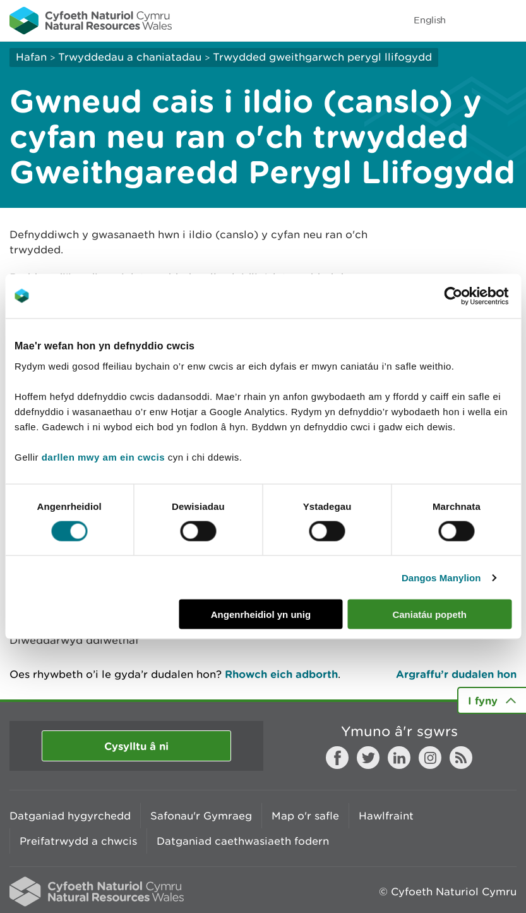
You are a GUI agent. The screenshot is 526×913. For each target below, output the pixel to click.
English (430, 20)
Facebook (337, 757)
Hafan (31, 57)
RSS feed (461, 757)
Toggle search (473, 20)
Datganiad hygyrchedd (70, 815)
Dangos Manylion (441, 577)
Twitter (368, 757)
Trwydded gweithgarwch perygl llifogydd (322, 57)
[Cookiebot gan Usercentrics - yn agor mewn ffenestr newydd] (474, 295)
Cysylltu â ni (136, 746)
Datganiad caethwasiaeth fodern (243, 841)
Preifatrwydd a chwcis (78, 841)
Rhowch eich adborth (281, 674)
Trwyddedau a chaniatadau (129, 57)
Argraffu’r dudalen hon (456, 674)
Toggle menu (508, 20)
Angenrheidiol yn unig (261, 614)
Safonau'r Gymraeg (201, 815)
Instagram (430, 757)
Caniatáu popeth (429, 614)
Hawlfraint (386, 815)
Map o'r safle (305, 815)
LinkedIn (399, 757)
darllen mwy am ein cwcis (103, 457)
